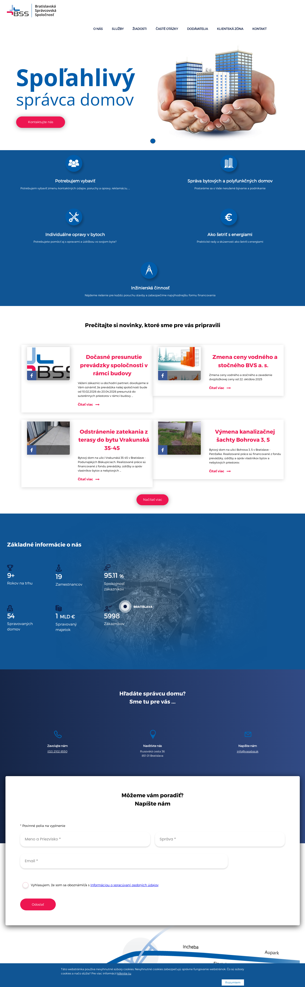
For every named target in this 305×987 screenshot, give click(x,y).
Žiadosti (188, 11)
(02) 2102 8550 (56, 651)
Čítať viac (93, 293)
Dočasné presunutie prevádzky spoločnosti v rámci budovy (118, 249)
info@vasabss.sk (249, 651)
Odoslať (39, 812)
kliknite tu (124, 973)
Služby (170, 11)
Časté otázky (210, 11)
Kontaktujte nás (40, 100)
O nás (155, 11)
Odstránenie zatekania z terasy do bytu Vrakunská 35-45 (118, 328)
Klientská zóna (264, 11)
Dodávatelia (236, 11)
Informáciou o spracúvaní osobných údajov (126, 792)
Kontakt (288, 11)
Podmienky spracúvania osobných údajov (152, 954)
